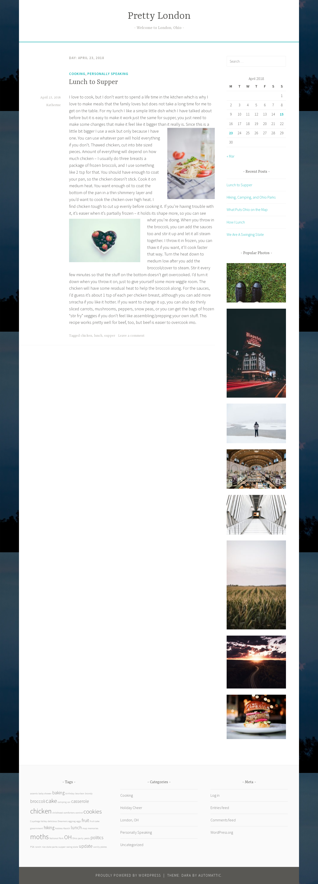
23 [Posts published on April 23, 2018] (231, 132)
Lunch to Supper (93, 82)
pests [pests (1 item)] (87, 838)
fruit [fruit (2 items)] (85, 820)
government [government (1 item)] (36, 828)
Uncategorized (131, 844)
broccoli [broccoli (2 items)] (37, 801)
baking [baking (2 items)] (58, 793)
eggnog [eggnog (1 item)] (72, 821)
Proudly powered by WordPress (128, 875)
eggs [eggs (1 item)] (78, 821)
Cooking (77, 73)
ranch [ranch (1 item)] (38, 846)
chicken (86, 336)
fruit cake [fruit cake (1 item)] (94, 821)
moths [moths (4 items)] (39, 836)
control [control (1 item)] (79, 812)
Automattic (209, 875)
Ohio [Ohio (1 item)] (74, 838)
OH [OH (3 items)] (68, 837)
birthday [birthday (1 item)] (70, 793)
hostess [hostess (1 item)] (59, 828)
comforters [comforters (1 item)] (69, 812)
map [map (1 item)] (84, 828)
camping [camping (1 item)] (62, 802)
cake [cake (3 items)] (51, 801)
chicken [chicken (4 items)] (41, 811)
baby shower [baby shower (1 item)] (44, 793)
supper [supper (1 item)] (62, 846)
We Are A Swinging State (245, 234)
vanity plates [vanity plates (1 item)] (100, 846)
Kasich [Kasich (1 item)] (66, 828)
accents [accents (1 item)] (34, 793)
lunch (98, 336)
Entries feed (219, 807)
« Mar (230, 156)
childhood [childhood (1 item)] (57, 812)
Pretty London (159, 16)
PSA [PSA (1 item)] (32, 846)
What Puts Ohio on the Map (247, 209)
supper (109, 336)
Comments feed (223, 820)
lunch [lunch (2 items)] (76, 827)
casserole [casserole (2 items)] (80, 801)
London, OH (129, 820)
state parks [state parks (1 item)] (52, 846)
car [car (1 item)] (68, 802)
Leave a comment (131, 336)
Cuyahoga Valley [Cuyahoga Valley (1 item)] (38, 821)
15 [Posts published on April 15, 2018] (282, 114)
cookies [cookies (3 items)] (93, 811)
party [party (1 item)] (81, 838)
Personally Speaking (107, 73)
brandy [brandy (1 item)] (89, 793)
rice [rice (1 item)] (44, 846)
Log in (215, 795)
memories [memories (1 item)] (93, 828)
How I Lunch (236, 222)
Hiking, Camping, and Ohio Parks (251, 197)
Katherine (53, 105)
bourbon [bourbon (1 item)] (79, 793)
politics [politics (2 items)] (96, 837)
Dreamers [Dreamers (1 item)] (63, 821)
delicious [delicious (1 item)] (52, 821)
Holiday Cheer (131, 807)
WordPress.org (221, 832)
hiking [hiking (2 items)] (49, 827)
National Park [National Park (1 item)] (56, 838)
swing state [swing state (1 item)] (72, 846)
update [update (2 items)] (86, 846)
